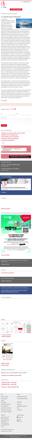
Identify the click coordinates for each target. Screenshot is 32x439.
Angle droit (19, 404)
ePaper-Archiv (5, 365)
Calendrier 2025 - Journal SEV (9, 382)
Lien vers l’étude (6, 255)
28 (20, 332)
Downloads (19, 409)
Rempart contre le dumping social (10, 135)
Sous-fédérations (4, 406)
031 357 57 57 (6, 423)
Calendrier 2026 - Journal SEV (9, 384)
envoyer (4, 125)
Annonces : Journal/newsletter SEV (10, 387)
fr (23, 2)
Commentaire (3, 117)
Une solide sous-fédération (8, 140)
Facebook (20, 417)
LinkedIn (4, 192)
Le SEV (2, 400)
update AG (16, 436)
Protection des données (23, 435)
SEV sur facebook (6, 208)
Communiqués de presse (22, 398)
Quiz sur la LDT (5, 264)
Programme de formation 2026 (19, 156)
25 (7, 332)
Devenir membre (16, 9)
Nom (2, 113)
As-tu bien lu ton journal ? (8, 272)
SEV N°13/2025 (5, 363)
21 (20, 330)
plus (3, 142)
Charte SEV (3, 402)
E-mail (2, 426)
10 (3, 328)
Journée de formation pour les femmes (10, 168)
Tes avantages (4, 398)
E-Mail (17, 113)
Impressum (16, 435)
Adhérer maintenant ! (7, 281)
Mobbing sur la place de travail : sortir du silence (13, 133)
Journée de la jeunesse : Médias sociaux (10, 164)
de (20, 2)
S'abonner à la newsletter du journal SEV (11, 375)
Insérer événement (6, 336)
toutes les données (6, 335)
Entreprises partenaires (22, 406)
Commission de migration (6, 411)
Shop (18, 408)
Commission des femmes (6, 407)
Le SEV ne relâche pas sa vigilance (10, 138)
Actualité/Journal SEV (22, 396)
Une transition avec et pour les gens (10, 136)
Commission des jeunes (6, 409)
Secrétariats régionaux (6, 404)
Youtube (20, 421)
